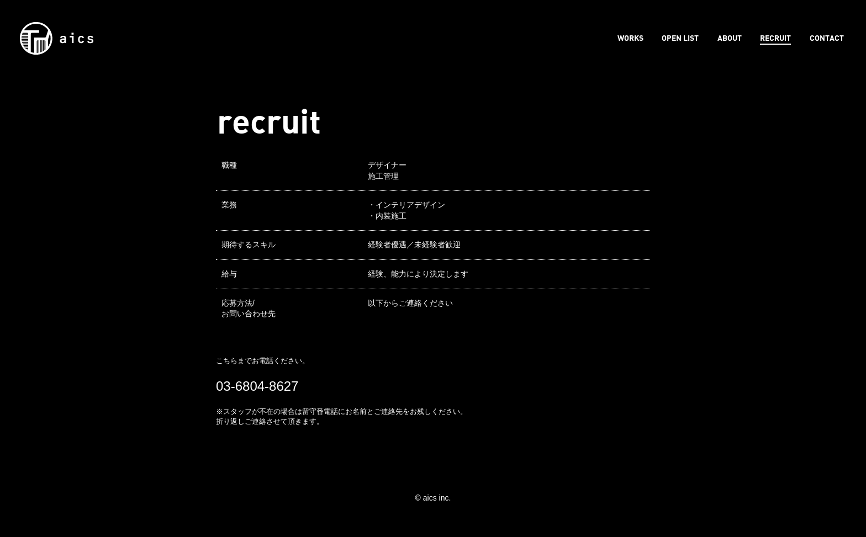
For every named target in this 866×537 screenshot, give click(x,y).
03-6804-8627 (257, 386)
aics (56, 38)
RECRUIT (775, 37)
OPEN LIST (680, 37)
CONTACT (827, 37)
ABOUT (729, 37)
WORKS (630, 37)
